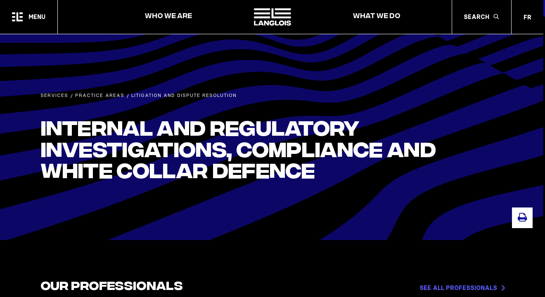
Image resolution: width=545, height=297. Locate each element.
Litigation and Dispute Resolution (184, 95)
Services (54, 95)
